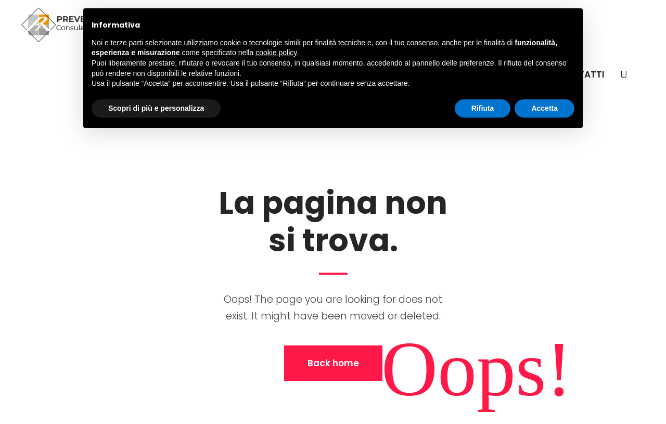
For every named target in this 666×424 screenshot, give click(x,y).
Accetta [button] (544, 108)
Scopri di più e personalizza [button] (156, 108)
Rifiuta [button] (482, 108)
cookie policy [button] (276, 52)
